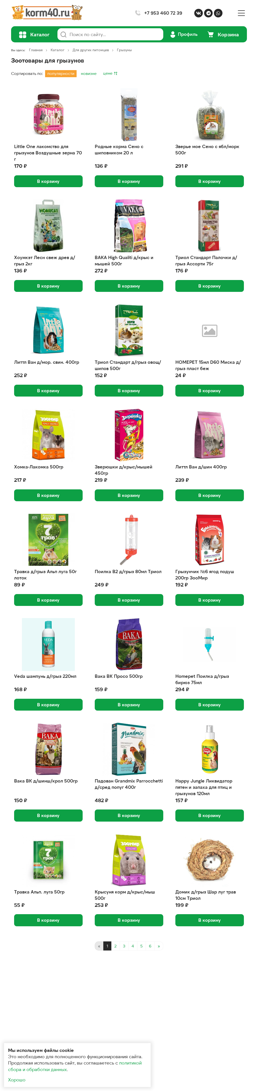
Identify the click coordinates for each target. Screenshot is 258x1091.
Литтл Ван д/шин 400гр (201, 466)
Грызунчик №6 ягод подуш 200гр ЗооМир (204, 574)
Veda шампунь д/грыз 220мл (45, 676)
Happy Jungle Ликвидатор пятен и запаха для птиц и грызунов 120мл (203, 787)
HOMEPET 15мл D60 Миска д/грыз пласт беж (208, 365)
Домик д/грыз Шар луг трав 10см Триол (205, 895)
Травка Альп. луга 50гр (39, 891)
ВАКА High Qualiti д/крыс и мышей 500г (124, 260)
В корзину (48, 181)
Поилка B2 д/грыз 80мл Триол (128, 571)
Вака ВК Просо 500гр (119, 676)
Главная (36, 50)
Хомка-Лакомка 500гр (38, 466)
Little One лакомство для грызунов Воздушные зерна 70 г (48, 153)
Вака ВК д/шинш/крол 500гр (46, 781)
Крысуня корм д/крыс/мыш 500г (125, 895)
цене (108, 73)
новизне (88, 73)
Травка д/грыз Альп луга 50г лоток (45, 574)
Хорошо (16, 1079)
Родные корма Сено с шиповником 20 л (119, 149)
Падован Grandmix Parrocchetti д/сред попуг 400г (129, 784)
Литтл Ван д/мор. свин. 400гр (46, 362)
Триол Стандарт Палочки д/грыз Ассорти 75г (206, 260)
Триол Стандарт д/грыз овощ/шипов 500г (128, 365)
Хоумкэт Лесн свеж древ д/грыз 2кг (44, 260)
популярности (60, 73)
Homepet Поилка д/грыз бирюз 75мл (202, 679)
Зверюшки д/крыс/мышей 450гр (123, 470)
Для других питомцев (91, 50)
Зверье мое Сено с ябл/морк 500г (207, 149)
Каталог (57, 50)
